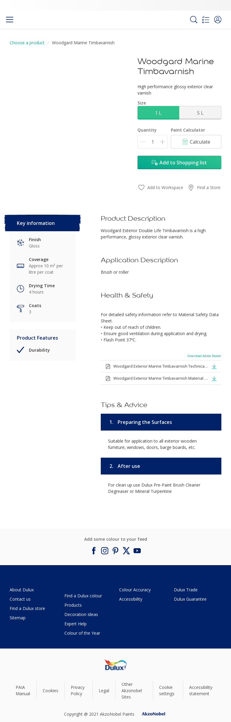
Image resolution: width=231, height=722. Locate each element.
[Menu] (9, 20)
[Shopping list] (205, 19)
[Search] (193, 19)
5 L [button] (200, 113)
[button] (217, 19)
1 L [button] (158, 113)
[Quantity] (152, 141)
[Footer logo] (115, 664)
